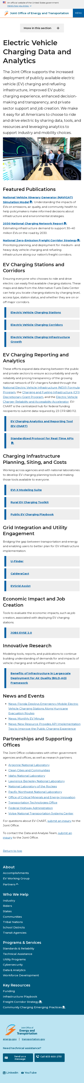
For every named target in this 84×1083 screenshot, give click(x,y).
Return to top (12, 851)
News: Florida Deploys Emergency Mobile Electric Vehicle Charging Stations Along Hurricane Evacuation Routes (43, 708)
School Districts (14, 927)
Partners (11, 884)
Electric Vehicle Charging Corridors (37, 324)
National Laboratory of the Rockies (32, 786)
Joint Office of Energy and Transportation (39, 13)
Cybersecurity (13, 964)
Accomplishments (16, 873)
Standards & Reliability (18, 948)
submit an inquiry (59, 821)
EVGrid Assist (20, 586)
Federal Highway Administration (30, 808)
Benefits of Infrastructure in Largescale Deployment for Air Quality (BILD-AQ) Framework (41, 678)
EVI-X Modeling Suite (26, 490)
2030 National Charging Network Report (35, 223)
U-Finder (17, 561)
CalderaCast (20, 573)
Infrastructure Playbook (20, 996)
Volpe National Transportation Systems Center (40, 813)
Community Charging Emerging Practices (34, 1007)
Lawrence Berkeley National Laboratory (36, 781)
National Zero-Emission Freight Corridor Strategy (41, 240)
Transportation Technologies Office (32, 802)
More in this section (37, 28)
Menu (78, 13)
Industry (9, 900)
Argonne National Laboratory (28, 765)
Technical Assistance (17, 954)
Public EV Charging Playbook (32, 514)
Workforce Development (21, 975)
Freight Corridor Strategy (22, 1002)
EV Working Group (16, 878)
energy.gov (10, 1039)
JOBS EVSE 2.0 (21, 632)
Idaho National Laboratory (26, 775)
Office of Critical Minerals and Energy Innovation (41, 797)
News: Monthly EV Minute (26, 718)
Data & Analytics (14, 970)
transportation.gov (33, 1039)
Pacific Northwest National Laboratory (35, 792)
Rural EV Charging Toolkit (30, 502)
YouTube (29, 1072)
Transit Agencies (14, 932)
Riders (7, 906)
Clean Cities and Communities (29, 770)
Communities (12, 916)
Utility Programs (14, 959)
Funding (9, 991)
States (7, 911)
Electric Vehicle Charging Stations (36, 312)
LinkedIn (10, 1072)
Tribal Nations (13, 922)
